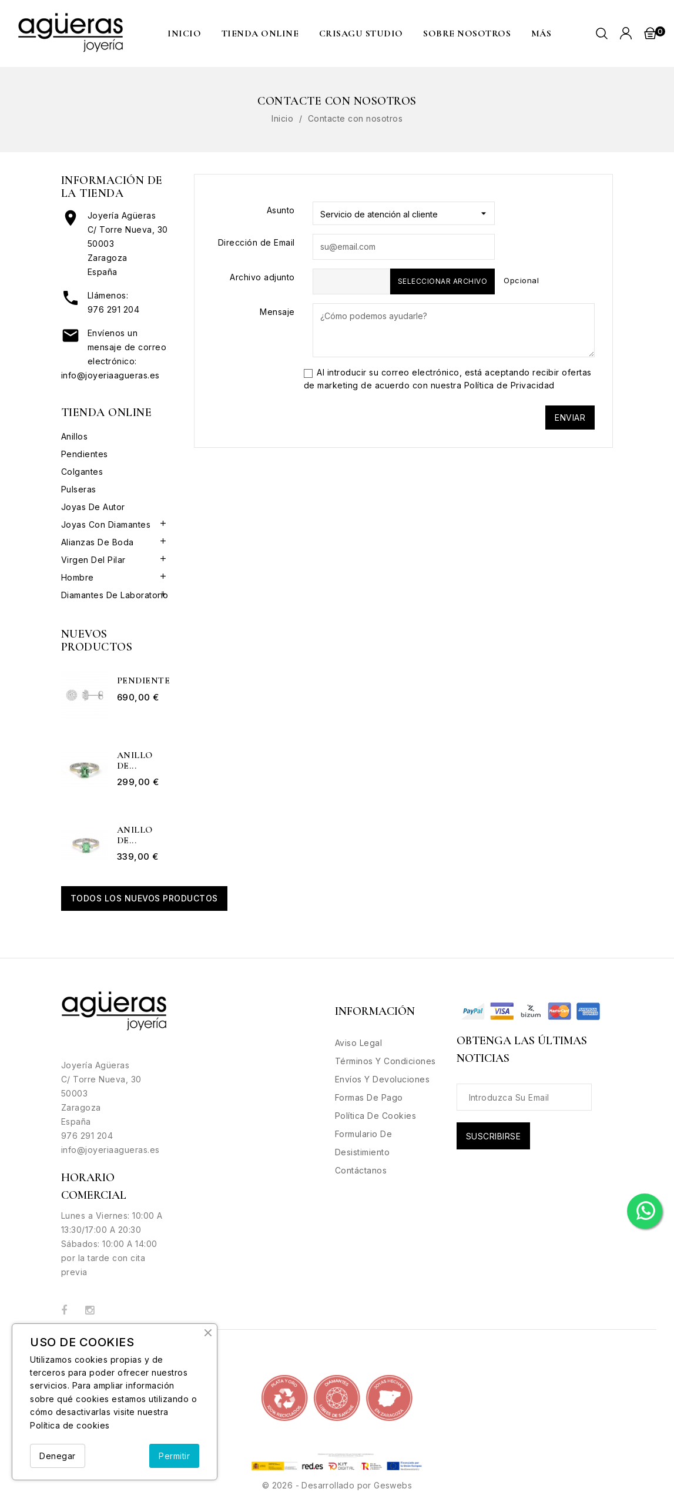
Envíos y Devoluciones (382, 1079)
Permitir (174, 1456)
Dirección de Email (256, 242)
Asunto (281, 210)
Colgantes (82, 472)
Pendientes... (143, 681)
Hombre (77, 577)
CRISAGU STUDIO (361, 33)
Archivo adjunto (262, 277)
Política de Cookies (376, 1116)
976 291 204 (114, 309)
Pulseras (78, 489)
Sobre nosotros (467, 33)
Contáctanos (361, 1170)
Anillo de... (135, 760)
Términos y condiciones (385, 1061)
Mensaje (277, 312)
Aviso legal (359, 1043)
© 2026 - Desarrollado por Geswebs (337, 1485)
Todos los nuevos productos (144, 898)
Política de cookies (70, 1425)
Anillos (74, 436)
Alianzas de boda (97, 542)
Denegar (57, 1456)
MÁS (541, 33)
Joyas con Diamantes (106, 524)
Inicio (184, 33)
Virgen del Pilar (93, 560)
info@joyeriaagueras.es (110, 375)
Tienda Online (260, 33)
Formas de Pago (369, 1097)
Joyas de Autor (93, 507)
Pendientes (84, 454)
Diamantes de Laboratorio (115, 595)
